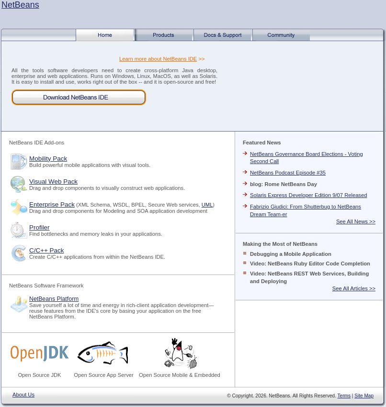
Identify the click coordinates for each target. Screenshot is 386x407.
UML (207, 205)
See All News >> (355, 221)
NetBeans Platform (54, 299)
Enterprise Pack (52, 204)
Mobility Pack (48, 158)
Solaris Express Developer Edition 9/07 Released (308, 195)
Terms (344, 395)
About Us (23, 394)
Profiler (39, 227)
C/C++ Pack (46, 250)
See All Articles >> (353, 288)
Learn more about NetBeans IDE (158, 59)
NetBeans (20, 5)
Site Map (364, 395)
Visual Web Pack (53, 181)
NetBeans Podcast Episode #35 (288, 173)
